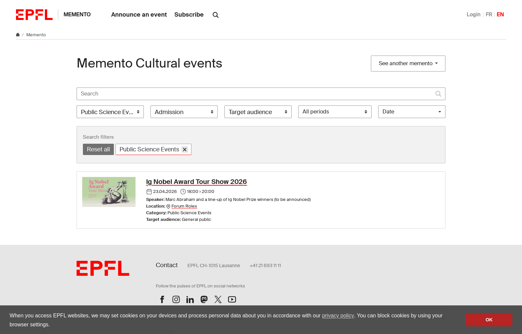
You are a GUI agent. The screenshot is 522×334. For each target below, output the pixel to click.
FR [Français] (489, 14)
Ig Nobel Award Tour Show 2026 (196, 181)
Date (388, 111)
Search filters (98, 137)
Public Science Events (154, 149)
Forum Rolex (184, 206)
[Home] (18, 35)
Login (474, 14)
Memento (77, 14)
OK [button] (489, 319)
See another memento (406, 63)
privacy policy (338, 315)
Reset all (98, 149)
